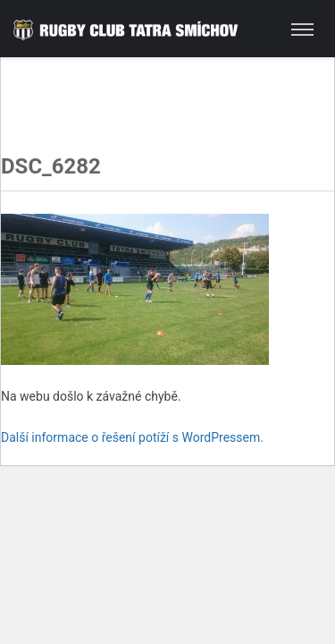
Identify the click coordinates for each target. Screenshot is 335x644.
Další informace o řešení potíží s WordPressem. (132, 437)
